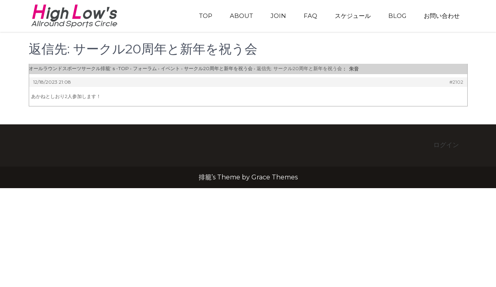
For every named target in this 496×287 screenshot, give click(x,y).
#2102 (456, 82)
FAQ (310, 16)
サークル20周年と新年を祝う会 (218, 68)
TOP (205, 16)
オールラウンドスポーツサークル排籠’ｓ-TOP (79, 68)
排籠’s (82, 16)
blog (397, 16)
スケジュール (353, 16)
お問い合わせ (442, 16)
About (241, 16)
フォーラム (145, 68)
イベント (170, 68)
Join (278, 16)
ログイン (446, 145)
